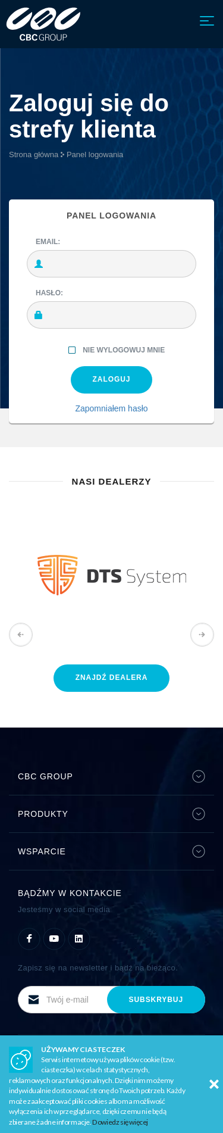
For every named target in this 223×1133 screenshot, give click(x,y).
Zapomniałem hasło (111, 408)
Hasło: (49, 293)
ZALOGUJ (112, 379)
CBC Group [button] (111, 776)
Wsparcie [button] (111, 851)
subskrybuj (156, 999)
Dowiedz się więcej (120, 1122)
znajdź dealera (112, 677)
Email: (48, 242)
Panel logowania (95, 154)
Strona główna (33, 154)
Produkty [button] (111, 813)
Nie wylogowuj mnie (116, 350)
